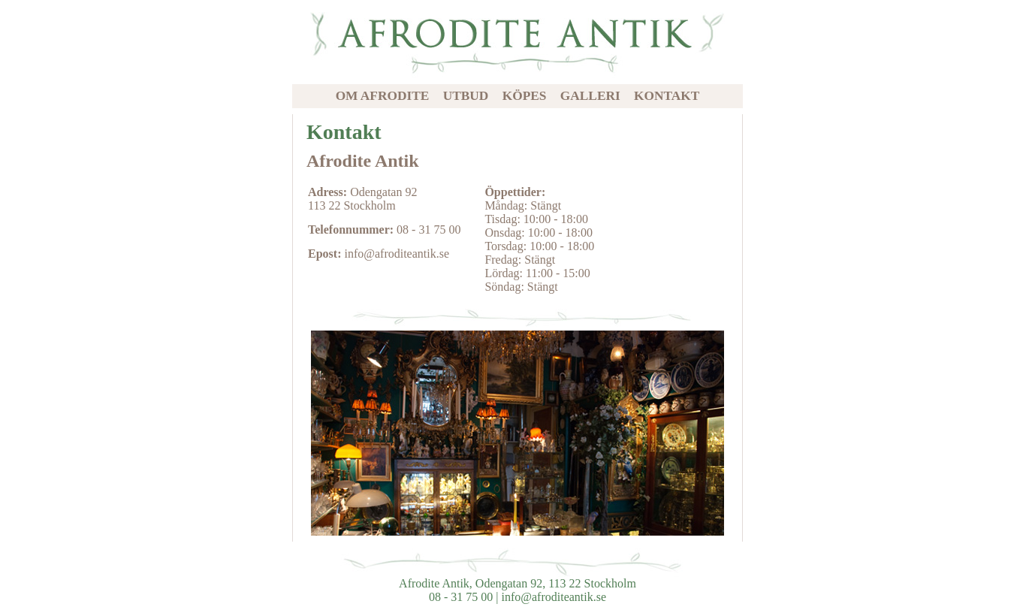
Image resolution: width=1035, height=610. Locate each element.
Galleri (590, 96)
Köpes (524, 96)
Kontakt (666, 96)
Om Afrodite (383, 96)
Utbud (466, 96)
